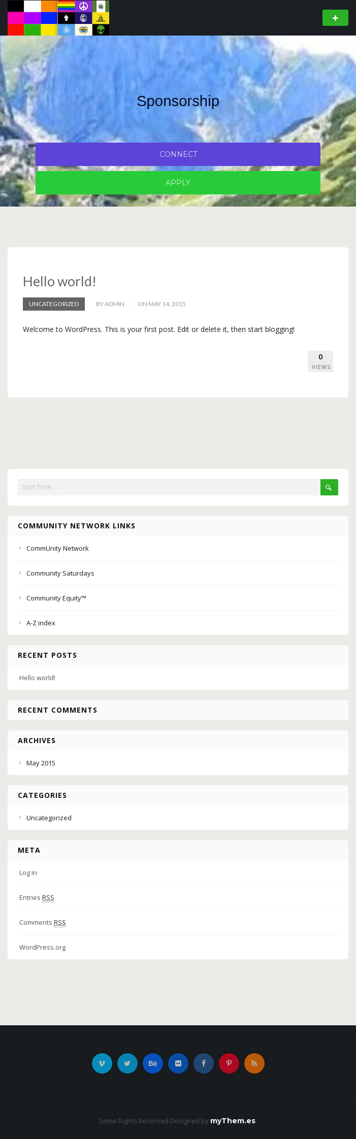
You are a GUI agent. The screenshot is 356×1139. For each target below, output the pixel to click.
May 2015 (40, 762)
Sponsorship (178, 100)
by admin (110, 303)
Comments (42, 922)
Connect (178, 154)
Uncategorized (54, 303)
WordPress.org (42, 946)
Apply (178, 182)
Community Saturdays (60, 572)
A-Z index (40, 622)
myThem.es (232, 1120)
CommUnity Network (57, 547)
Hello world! (60, 281)
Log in (28, 872)
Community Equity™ (56, 597)
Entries (36, 897)
